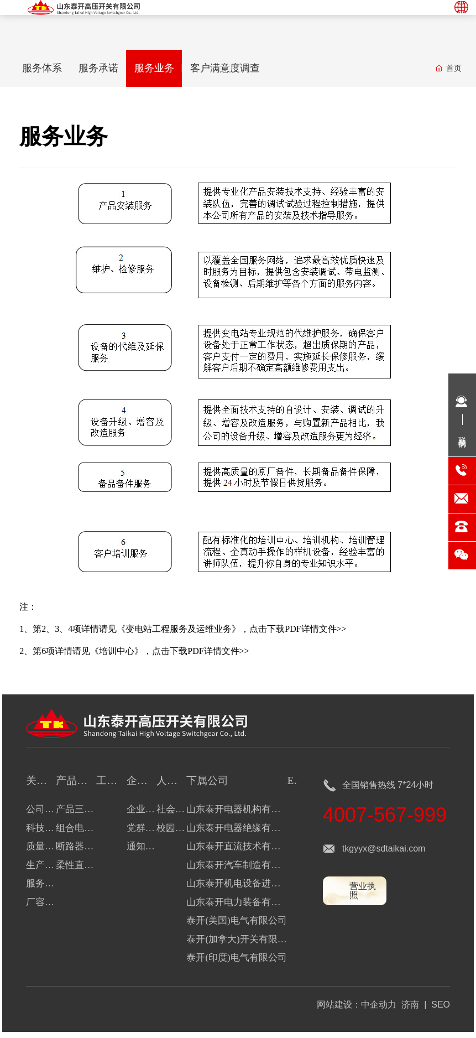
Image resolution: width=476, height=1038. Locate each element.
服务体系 (44, 69)
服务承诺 (102, 69)
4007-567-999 (385, 816)
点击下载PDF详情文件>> (297, 630)
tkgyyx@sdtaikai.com (384, 850)
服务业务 (161, 69)
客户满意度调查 (235, 69)
